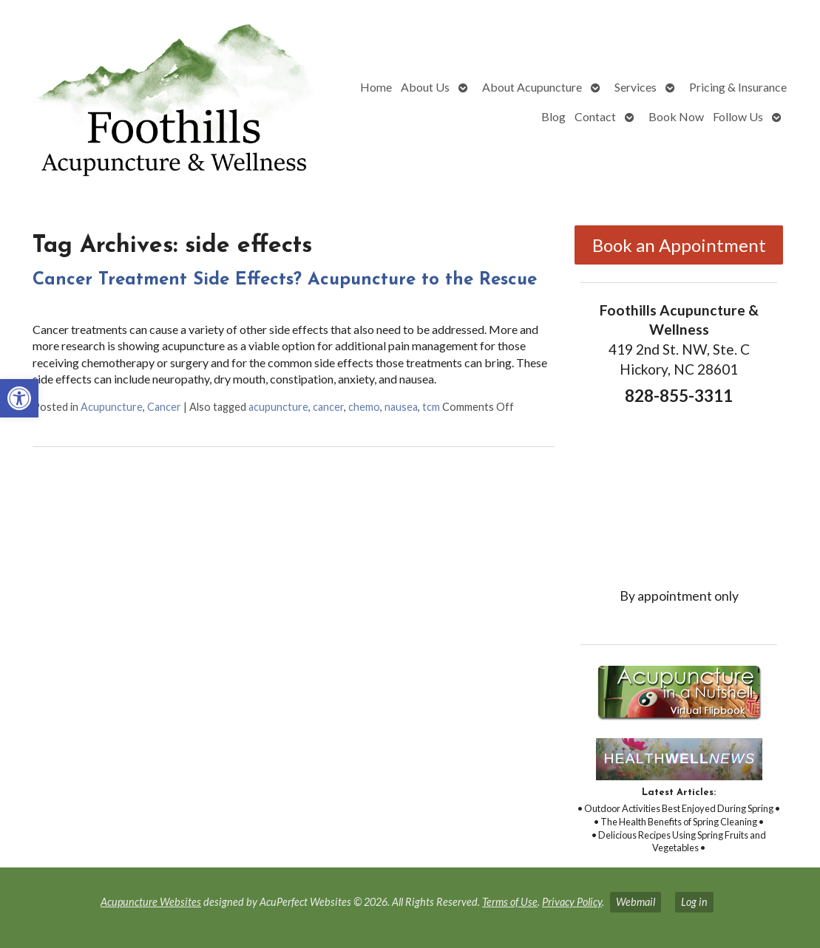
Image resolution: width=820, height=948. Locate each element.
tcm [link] (431, 406)
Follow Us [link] (738, 116)
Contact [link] (595, 116)
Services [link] (635, 87)
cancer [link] (328, 406)
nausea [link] (401, 406)
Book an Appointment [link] (679, 245)
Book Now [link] (676, 116)
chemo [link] (364, 406)
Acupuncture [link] (112, 406)
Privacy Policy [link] (572, 902)
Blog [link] (553, 116)
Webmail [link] (635, 902)
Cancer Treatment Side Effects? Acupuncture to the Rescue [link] (285, 280)
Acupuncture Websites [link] (151, 902)
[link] (19, 398)
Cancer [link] (164, 406)
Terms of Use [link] (510, 902)
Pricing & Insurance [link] (738, 87)
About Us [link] (425, 87)
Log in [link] (694, 902)
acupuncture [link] (278, 406)
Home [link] (376, 87)
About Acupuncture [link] (532, 87)
